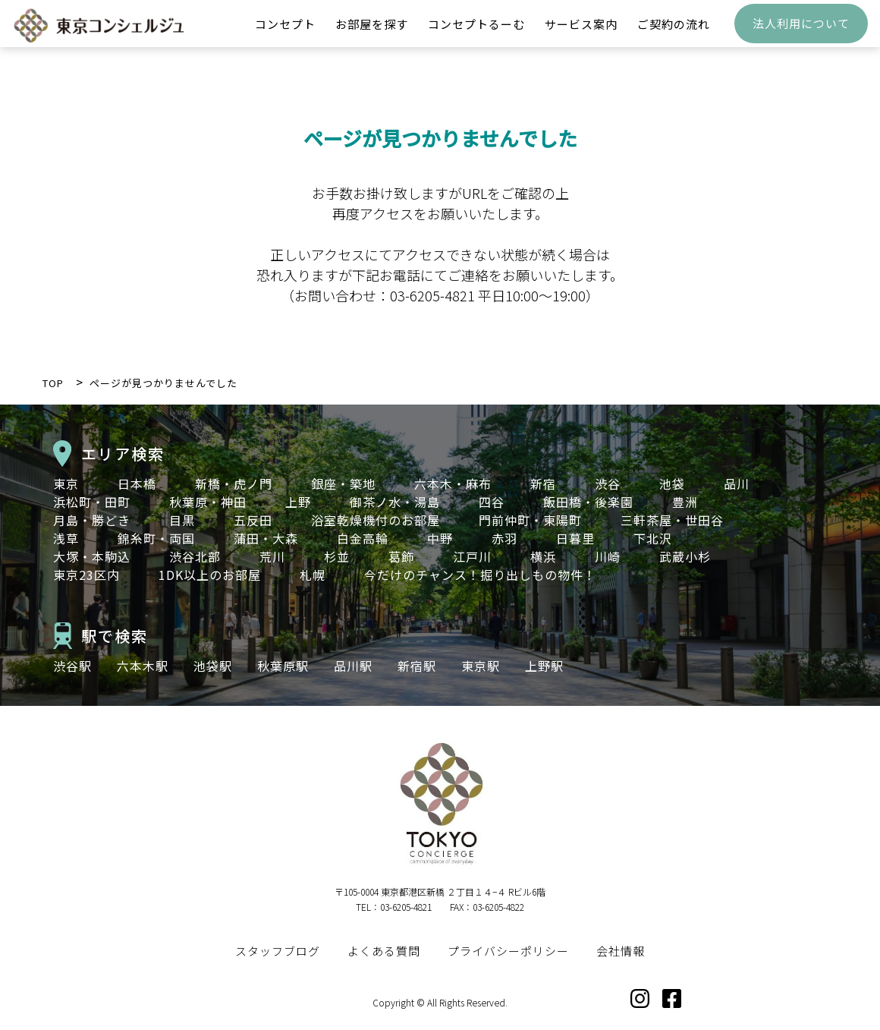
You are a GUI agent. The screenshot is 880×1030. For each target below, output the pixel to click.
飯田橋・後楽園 (588, 502)
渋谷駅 (72, 666)
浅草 (66, 538)
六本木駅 (142, 666)
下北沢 (652, 538)
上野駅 (544, 666)
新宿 (543, 483)
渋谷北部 (195, 556)
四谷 (491, 502)
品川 (737, 483)
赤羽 (504, 538)
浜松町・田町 (91, 502)
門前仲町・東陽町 (530, 520)
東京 (66, 483)
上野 (298, 502)
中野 (440, 538)
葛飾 (401, 556)
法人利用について (801, 35)
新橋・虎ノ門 (233, 483)
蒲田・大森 (266, 538)
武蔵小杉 (685, 556)
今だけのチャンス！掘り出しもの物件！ (480, 574)
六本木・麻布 (453, 483)
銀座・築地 (343, 483)
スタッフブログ (277, 951)
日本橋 (137, 483)
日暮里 (575, 538)
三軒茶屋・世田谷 (672, 520)
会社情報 (620, 951)
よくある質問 (383, 951)
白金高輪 (362, 538)
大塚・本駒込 (91, 556)
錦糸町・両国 (156, 538)
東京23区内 (86, 574)
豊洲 (685, 502)
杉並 (337, 556)
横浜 (543, 556)
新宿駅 (417, 666)
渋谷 (608, 483)
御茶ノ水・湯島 (395, 502)
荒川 (272, 556)
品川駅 (353, 666)
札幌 (312, 574)
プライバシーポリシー (508, 951)
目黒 (182, 520)
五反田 (253, 520)
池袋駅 (212, 666)
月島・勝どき (91, 520)
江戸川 (472, 556)
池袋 (672, 483)
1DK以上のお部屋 (210, 574)
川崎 (608, 556)
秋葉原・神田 (208, 502)
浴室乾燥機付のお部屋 (375, 520)
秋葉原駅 (283, 666)
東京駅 (480, 666)
